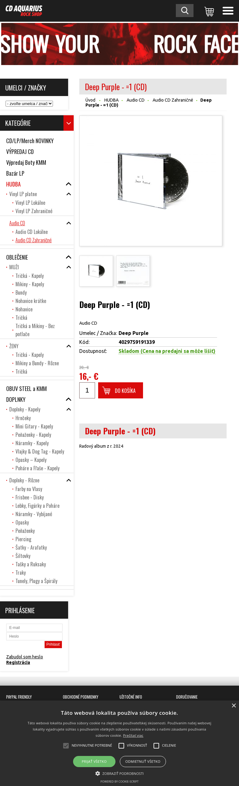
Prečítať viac (133, 735)
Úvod (90, 100)
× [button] (233, 706)
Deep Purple (134, 333)
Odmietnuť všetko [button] (142, 761)
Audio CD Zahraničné (173, 100)
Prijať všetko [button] (94, 761)
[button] (119, 773)
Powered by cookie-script (120, 781)
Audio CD (136, 100)
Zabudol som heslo (24, 656)
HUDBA (111, 100)
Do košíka (125, 390)
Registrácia (18, 662)
